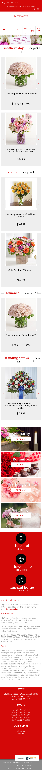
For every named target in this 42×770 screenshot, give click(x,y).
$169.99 (21, 224)
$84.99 (21, 159)
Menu (4, 33)
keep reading (12, 609)
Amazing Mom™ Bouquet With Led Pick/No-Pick (21, 150)
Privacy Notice (27, 765)
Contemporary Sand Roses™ (21, 93)
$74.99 (21, 280)
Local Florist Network (16, 768)
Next (38, 83)
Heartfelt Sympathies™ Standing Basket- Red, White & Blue (21, 405)
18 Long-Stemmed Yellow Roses (21, 215)
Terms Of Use (14, 765)
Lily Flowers (21, 16)
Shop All (33, 48)
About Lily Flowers (10, 600)
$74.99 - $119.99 (21, 103)
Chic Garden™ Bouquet (21, 270)
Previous (3, 83)
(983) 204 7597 (12, 3)
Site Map (30, 768)
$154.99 (21, 413)
